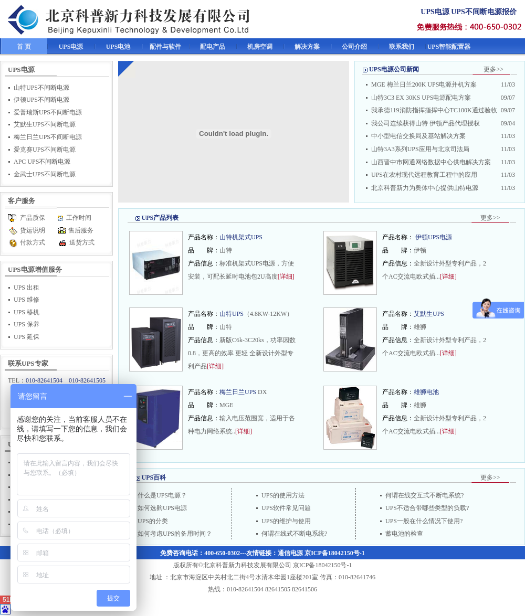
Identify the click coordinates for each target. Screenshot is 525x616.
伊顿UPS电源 (433, 237)
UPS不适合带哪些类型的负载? (427, 508)
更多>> (493, 69)
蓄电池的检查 (404, 533)
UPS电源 (71, 46)
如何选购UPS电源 (162, 508)
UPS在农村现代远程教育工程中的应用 (424, 174)
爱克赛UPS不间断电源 (45, 149)
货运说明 (32, 230)
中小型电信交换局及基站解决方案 (418, 136)
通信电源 (290, 553)
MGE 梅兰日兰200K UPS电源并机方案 (424, 84)
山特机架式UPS (240, 237)
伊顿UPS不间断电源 (41, 99)
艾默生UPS (429, 313)
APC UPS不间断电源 (42, 161)
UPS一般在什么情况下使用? (424, 521)
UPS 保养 (26, 324)
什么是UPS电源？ (162, 495)
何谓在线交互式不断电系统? (424, 495)
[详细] (286, 276)
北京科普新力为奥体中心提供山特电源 (424, 188)
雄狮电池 (426, 392)
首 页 (24, 46)
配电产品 (212, 46)
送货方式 (81, 242)
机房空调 (259, 46)
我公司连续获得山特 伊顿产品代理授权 (425, 123)
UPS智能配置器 (449, 46)
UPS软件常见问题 (286, 508)
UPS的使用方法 (282, 495)
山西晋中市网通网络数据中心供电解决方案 (431, 162)
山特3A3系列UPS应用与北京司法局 (420, 149)
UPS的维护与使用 (286, 521)
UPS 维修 (26, 299)
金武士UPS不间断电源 (45, 174)
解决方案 (307, 46)
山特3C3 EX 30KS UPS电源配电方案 (421, 97)
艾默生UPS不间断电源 (45, 124)
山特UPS (231, 313)
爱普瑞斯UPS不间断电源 (48, 112)
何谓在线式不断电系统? (294, 533)
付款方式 (32, 242)
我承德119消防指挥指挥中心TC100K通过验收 (434, 110)
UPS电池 (118, 46)
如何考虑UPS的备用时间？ (175, 533)
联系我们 (401, 46)
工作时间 (78, 217)
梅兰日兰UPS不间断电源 (48, 137)
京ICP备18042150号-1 (334, 553)
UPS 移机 (26, 312)
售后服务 (80, 230)
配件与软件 (165, 46)
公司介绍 (354, 46)
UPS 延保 (26, 337)
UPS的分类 (153, 521)
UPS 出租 (26, 287)
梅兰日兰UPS (238, 392)
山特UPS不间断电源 (41, 87)
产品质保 (32, 217)
